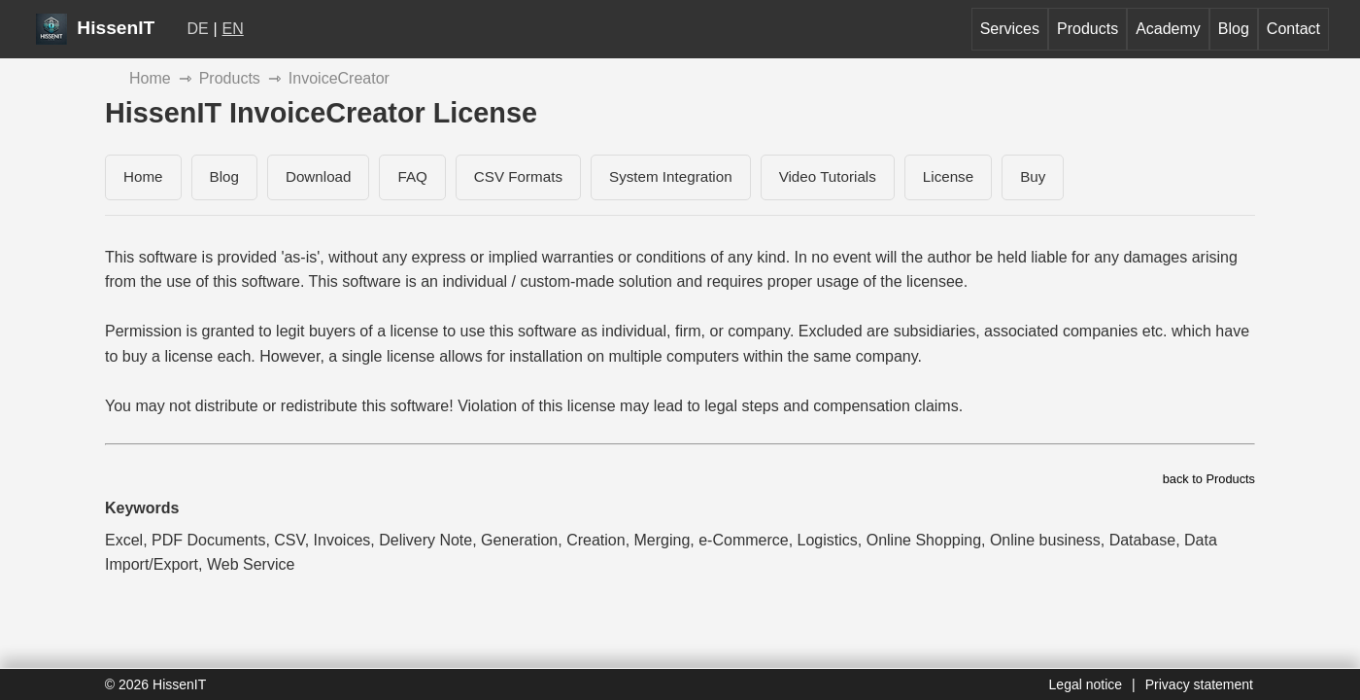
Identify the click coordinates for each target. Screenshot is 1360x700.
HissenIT (95, 28)
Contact (1293, 28)
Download (319, 176)
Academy (1168, 28)
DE (198, 28)
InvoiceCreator (339, 78)
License (948, 176)
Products (1087, 28)
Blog (1233, 28)
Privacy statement (1199, 684)
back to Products (1209, 479)
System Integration (670, 176)
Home (150, 78)
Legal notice (1086, 684)
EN (233, 28)
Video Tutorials (827, 176)
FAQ (411, 176)
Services (1009, 28)
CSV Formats (518, 176)
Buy (1032, 176)
